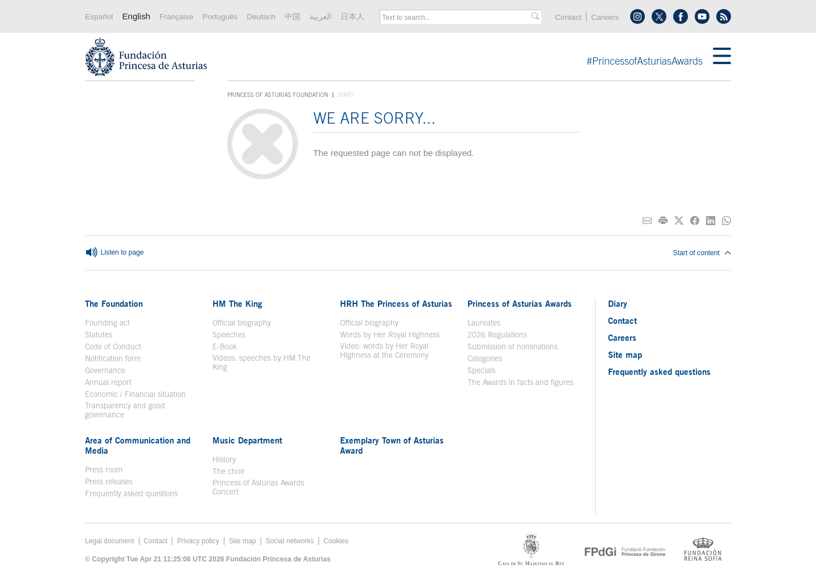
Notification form (113, 358)
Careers (605, 17)
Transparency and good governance (125, 410)
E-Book (224, 346)
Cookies (336, 541)
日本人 (352, 16)
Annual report (108, 382)
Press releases (109, 481)
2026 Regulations (497, 334)
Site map (625, 354)
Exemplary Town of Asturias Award (392, 445)
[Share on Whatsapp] (726, 220)
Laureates (484, 322)
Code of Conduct (113, 346)
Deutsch (261, 16)
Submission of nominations (513, 346)
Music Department (247, 440)
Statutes (98, 334)
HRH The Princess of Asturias (396, 303)
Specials (481, 370)
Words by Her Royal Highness (390, 334)
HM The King (237, 303)
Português (219, 16)
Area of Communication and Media (137, 445)
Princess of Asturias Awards (520, 303)
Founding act (107, 322)
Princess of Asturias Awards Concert (258, 487)
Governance (105, 370)
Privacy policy (198, 541)
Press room (103, 469)
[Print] (663, 220)
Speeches (228, 334)
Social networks (290, 541)
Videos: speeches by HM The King (261, 362)
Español (99, 16)
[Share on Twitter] (678, 220)
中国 (292, 16)
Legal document (109, 541)
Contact (568, 17)
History (224, 459)
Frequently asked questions (131, 493)
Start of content (702, 253)
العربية (320, 16)
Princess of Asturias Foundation (277, 95)
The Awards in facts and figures (520, 382)
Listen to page (114, 253)
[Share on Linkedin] (710, 220)
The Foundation (114, 303)
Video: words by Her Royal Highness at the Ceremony (384, 350)
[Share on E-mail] (647, 220)
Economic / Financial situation (135, 394)
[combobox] (457, 18)
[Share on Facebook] (694, 220)
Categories (485, 358)
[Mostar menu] (722, 57)
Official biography (241, 322)
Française (176, 16)
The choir (228, 471)
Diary (617, 303)
